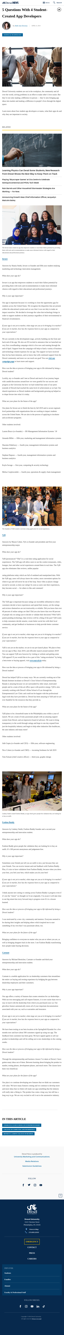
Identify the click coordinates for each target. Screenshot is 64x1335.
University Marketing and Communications (32, 1157)
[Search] (56, 3)
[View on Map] (32, 1229)
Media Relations (32, 1161)
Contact (32, 1247)
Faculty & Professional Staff (15, 1292)
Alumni (7, 1286)
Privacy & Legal (36, 1319)
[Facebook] (23, 1185)
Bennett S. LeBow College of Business (18, 1133)
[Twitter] (29, 1185)
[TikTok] (43, 1306)
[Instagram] (35, 1185)
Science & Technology (12, 35)
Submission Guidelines (32, 1166)
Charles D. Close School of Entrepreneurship (22, 1125)
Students (7, 1273)
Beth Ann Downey (21, 26)
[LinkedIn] (38, 1306)
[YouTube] (41, 1185)
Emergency (32, 1242)
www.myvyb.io (35, 660)
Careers (31, 1259)
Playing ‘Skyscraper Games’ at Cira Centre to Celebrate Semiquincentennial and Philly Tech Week (26, 181)
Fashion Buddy (8, 822)
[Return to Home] (10, 3)
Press (32, 1253)
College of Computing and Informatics (19, 1129)
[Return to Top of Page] (60, 1195)
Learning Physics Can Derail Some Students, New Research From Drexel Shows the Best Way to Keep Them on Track (31, 172)
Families (7, 1279)
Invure (5, 259)
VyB (4, 535)
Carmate (5, 953)
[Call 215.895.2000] (32, 1232)
